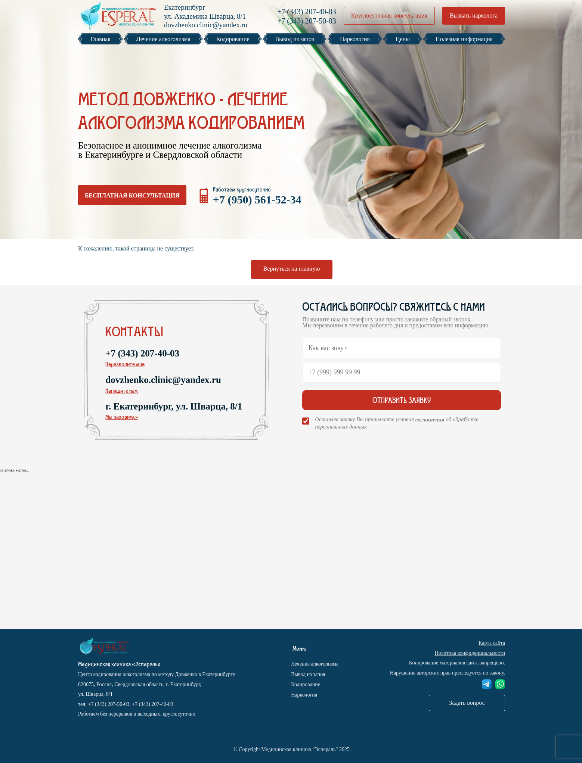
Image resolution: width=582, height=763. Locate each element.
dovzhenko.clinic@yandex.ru (205, 25)
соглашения (430, 420)
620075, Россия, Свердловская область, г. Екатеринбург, (139, 684)
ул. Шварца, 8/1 (95, 694)
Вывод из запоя (308, 674)
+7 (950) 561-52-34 (257, 199)
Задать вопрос (467, 703)
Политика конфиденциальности (469, 653)
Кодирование (305, 684)
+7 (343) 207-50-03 (306, 21)
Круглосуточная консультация (389, 15)
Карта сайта (492, 643)
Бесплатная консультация (132, 195)
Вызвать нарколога (474, 15)
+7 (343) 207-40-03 (306, 11)
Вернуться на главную (291, 268)
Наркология (304, 695)
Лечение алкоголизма (314, 664)
